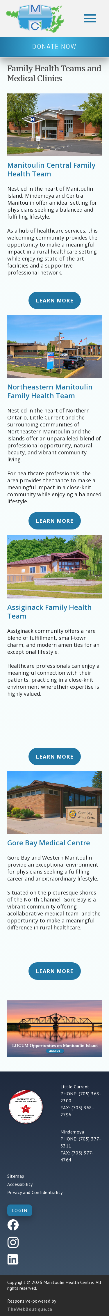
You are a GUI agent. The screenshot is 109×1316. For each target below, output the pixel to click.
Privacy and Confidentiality (35, 1192)
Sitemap (15, 1176)
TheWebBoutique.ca (29, 1309)
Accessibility (20, 1184)
